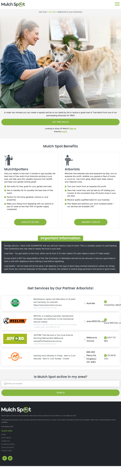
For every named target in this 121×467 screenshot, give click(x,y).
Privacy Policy (6, 451)
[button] (117, 4)
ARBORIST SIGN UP (91, 222)
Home (3, 434)
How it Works (6, 438)
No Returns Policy (8, 444)
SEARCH (61, 392)
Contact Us (5, 441)
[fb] (4, 458)
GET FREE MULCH (60, 122)
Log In (64, 131)
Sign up (73, 128)
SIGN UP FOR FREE (30, 222)
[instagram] (10, 458)
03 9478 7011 (110, 357)
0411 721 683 (110, 339)
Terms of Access (7, 447)
